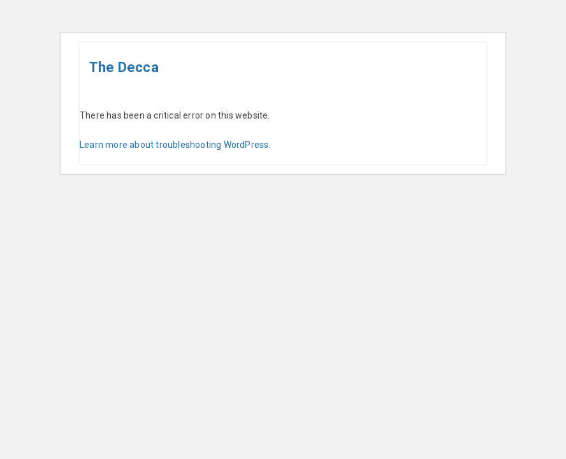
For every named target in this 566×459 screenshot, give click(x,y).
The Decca (124, 67)
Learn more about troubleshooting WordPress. (175, 145)
